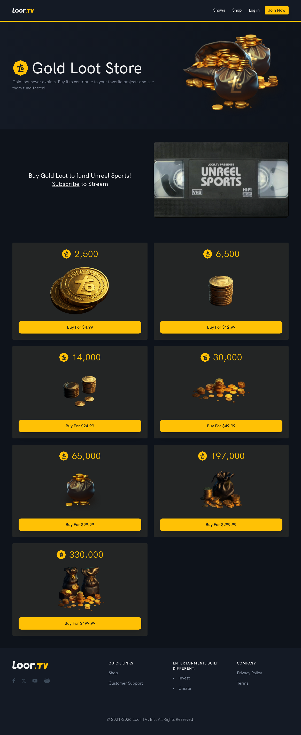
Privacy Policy (249, 673)
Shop (237, 10)
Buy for (80, 327)
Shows (219, 10)
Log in (254, 10)
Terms (242, 683)
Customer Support (126, 683)
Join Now (276, 10)
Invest (184, 678)
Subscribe (66, 184)
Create (185, 688)
